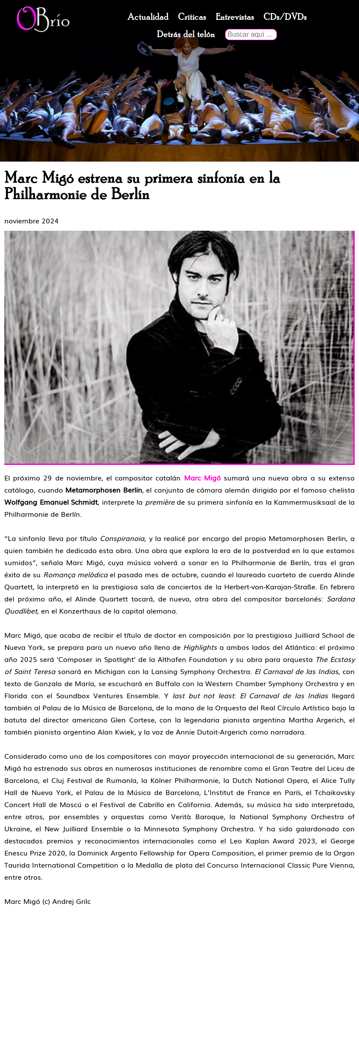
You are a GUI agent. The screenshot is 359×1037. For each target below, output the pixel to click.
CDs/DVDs (285, 17)
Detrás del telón (186, 34)
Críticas (192, 17)
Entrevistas (235, 17)
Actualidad (147, 17)
